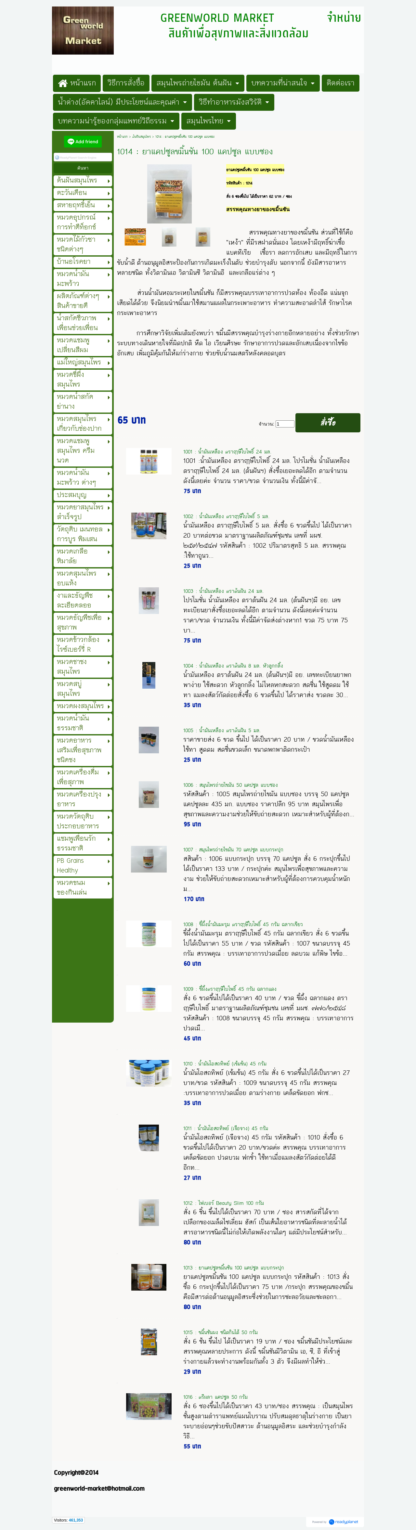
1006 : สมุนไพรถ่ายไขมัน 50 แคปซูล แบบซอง (230, 785)
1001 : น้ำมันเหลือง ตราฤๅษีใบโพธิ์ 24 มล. (227, 452)
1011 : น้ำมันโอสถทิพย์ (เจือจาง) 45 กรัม (225, 1128)
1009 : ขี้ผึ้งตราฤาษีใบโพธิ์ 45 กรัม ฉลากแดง (230, 989)
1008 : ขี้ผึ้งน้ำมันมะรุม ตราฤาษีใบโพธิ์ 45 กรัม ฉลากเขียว (243, 924)
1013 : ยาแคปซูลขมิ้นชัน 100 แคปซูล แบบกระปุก (233, 1268)
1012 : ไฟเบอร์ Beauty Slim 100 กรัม (223, 1203)
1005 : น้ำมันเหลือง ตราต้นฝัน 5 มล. (222, 730)
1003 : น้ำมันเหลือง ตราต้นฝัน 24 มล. (223, 591)
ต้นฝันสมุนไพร (141, 136)
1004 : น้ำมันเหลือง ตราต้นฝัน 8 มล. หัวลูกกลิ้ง (233, 666)
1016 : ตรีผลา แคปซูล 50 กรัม (215, 1397)
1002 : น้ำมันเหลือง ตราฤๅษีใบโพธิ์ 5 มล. (226, 516)
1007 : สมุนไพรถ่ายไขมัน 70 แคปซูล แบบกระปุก (233, 850)
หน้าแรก (122, 136)
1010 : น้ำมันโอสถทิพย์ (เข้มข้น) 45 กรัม (224, 1064)
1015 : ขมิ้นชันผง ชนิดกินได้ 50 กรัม (220, 1332)
